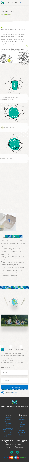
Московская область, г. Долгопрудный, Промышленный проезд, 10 (14, 441)
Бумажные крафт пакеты (8, 435)
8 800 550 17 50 (12, 2)
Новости (22, 424)
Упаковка (8, 419)
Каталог (22, 419)
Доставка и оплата (22, 429)
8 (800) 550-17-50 (9, 444)
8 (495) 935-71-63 (19, 444)
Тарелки (8, 417)
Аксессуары (8, 432)
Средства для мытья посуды (8, 428)
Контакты (22, 435)
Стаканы (8, 426)
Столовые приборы (8, 422)
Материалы (22, 422)
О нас (22, 417)
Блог (21, 426)
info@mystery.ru (9, 447)
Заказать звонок (19, 446)
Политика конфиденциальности (14, 410)
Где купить (21, 433)
